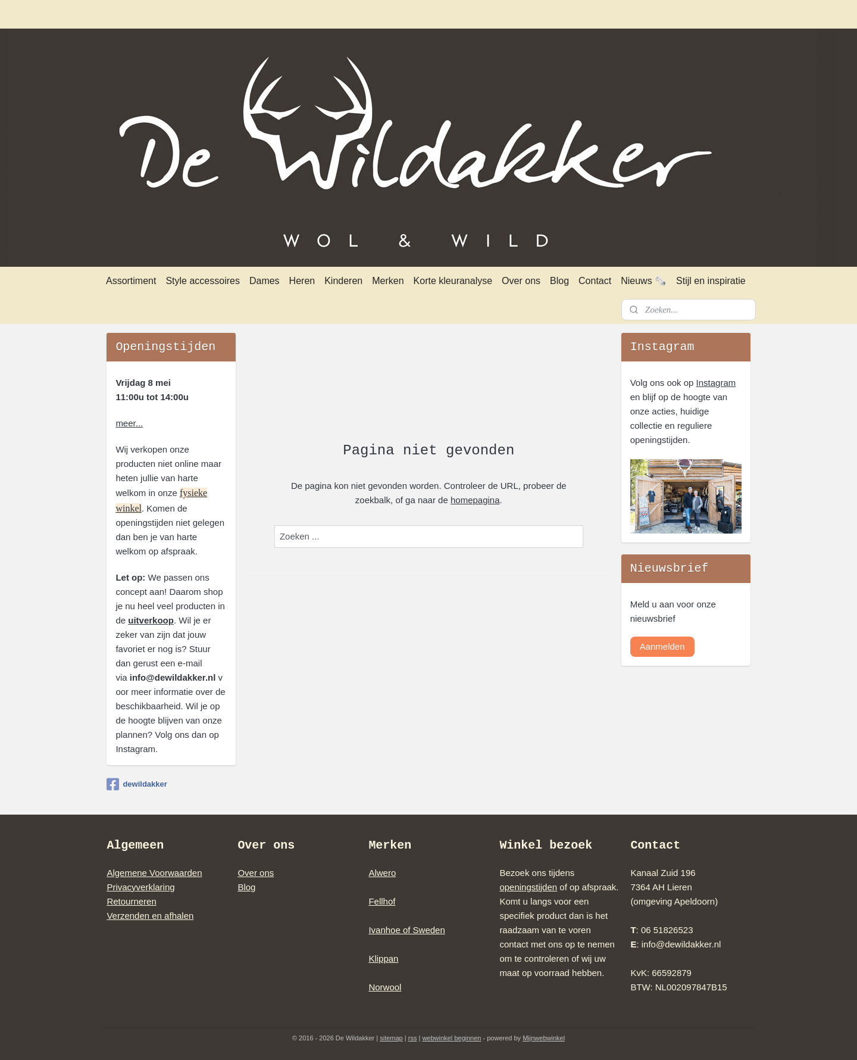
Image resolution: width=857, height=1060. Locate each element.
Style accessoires (202, 281)
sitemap (391, 1038)
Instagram (716, 383)
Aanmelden (662, 646)
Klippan (383, 958)
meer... (129, 423)
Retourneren (131, 901)
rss (412, 1038)
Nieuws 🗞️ (644, 281)
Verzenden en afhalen (150, 916)
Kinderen (343, 281)
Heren (302, 281)
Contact (594, 281)
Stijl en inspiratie (711, 281)
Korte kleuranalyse (453, 281)
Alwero (382, 873)
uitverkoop (151, 620)
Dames (264, 281)
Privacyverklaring (140, 887)
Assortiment (131, 281)
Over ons (521, 281)
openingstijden (528, 887)
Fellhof (381, 901)
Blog (559, 281)
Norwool (384, 987)
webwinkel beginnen (451, 1038)
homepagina (475, 500)
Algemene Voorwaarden (154, 873)
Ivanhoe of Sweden (406, 930)
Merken (388, 281)
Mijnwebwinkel (544, 1038)
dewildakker (137, 784)
